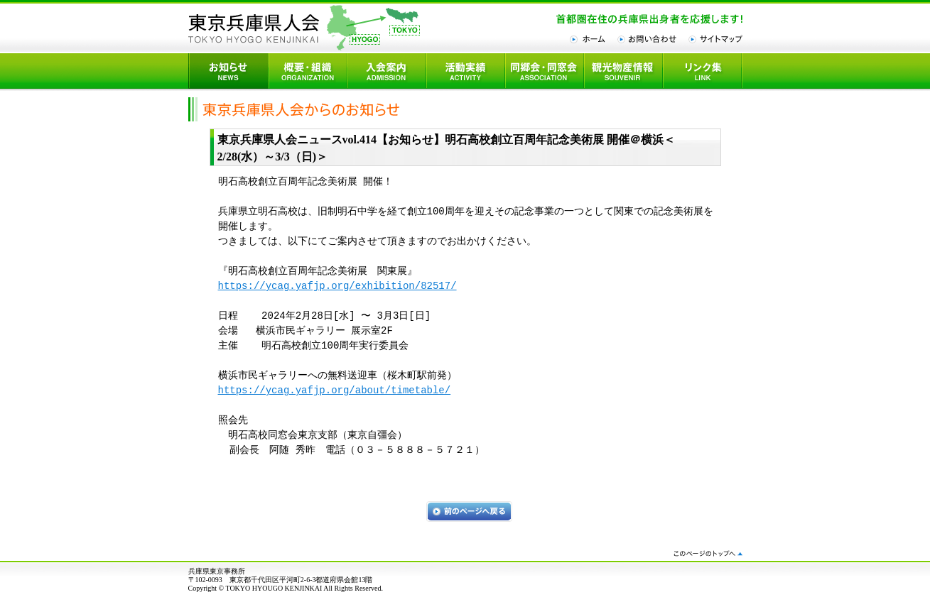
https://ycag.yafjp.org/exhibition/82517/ (337, 286)
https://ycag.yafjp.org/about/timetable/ (334, 391)
